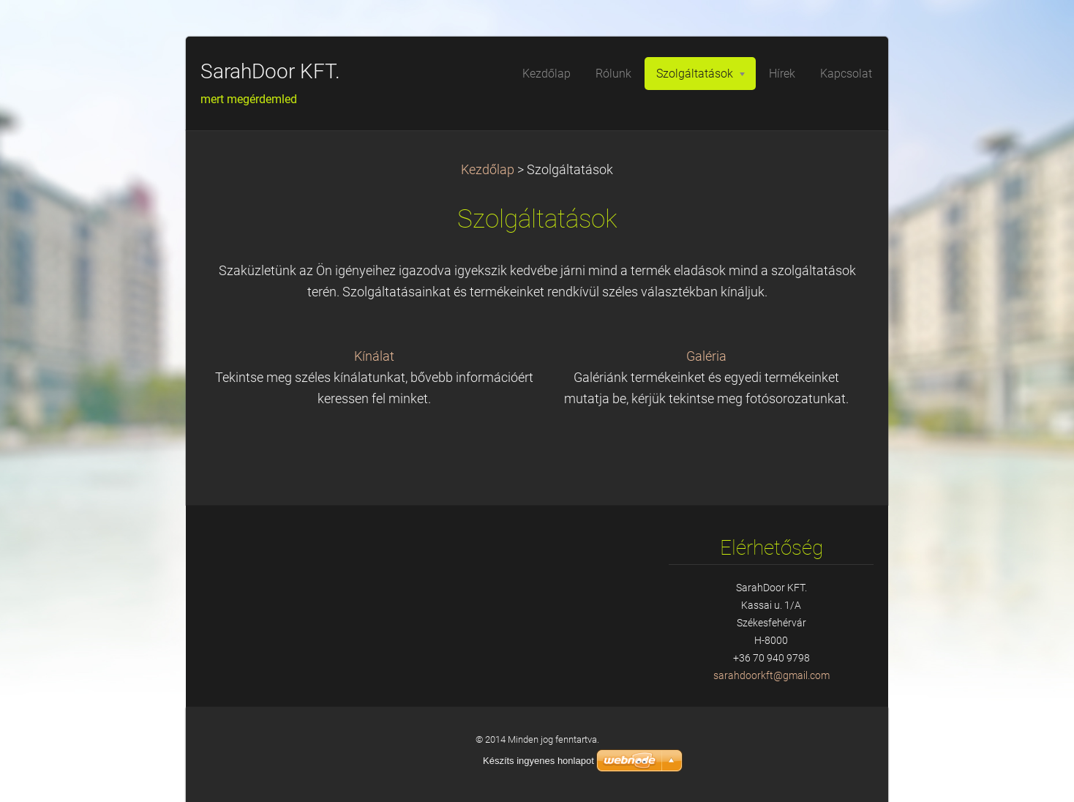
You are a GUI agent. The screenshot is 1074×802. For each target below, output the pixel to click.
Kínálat (374, 356)
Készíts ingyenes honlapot (538, 760)
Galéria (706, 356)
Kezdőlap (487, 169)
